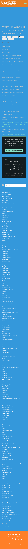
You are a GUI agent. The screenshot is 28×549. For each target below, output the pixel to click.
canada (4, 240)
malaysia (4, 383)
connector (5, 259)
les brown (5, 373)
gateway (4, 314)
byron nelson (5, 238)
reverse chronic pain (8, 442)
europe (4, 293)
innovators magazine (8, 339)
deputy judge (6, 274)
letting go (5, 375)
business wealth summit (9, 236)
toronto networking (7, 495)
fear (3, 299)
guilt (3, 324)
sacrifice (4, 449)
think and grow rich (7, 482)
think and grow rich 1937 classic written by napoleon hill (13, 485)
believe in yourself (7, 207)
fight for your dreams (8, 301)
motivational (5, 396)
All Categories (6, 192)
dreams (4, 280)
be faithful (5, 200)
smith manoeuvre (7, 465)
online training (6, 423)
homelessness (6, 329)
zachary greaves (6, 518)
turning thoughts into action (10, 503)
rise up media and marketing (10, 444)
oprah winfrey (6, 425)
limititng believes (7, 377)
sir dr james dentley (7, 459)
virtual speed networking (9, 512)
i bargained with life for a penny (11, 335)
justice (4, 358)
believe (4, 36)
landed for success (7, 366)
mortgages (5, 394)
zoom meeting (6, 520)
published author (7, 430)
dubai (4, 282)
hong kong (5, 331)
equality (4, 291)
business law (6, 234)
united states (5, 508)
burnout (4, 228)
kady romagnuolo (7, 360)
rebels (4, 434)
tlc (3, 489)
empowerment (6, 287)
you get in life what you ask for (11, 514)
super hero (5, 476)
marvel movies (6, 386)
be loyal (4, 202)
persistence (21, 36)
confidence (5, 251)
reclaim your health (7, 436)
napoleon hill (6, 402)
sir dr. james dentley (8, 461)
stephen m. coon (6, 472)
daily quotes (5, 268)
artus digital (5, 196)
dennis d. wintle (6, 272)
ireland (4, 350)
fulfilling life (6, 310)
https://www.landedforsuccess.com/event (13, 134)
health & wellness (7, 327)
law (3, 369)
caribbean (5, 242)
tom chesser (5, 493)
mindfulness (5, 388)
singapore (5, 457)
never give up (15, 36)
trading (4, 499)
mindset (4, 390)
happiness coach (7, 325)
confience (9, 36)
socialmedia (5, 466)
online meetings (6, 421)
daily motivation (6, 267)
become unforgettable (8, 204)
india (3, 337)
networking (5, 407)
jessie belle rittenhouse (8, 356)
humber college (6, 333)
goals (3, 320)
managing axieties (7, 385)
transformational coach (8, 501)
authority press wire (7, 198)
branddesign (5, 217)
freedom (4, 305)
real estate (5, 432)
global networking (7, 316)
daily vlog (5, 270)
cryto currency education (9, 263)
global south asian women (9, 318)
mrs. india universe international (11, 398)
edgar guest (5, 284)
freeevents (5, 306)
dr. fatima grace (6, 278)
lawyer (4, 371)
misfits (4, 392)
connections (5, 255)
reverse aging (6, 440)
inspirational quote (7, 346)
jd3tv (3, 354)
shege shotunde (6, 453)
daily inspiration (6, 265)
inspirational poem (7, 345)
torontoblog (5, 497)
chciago (4, 246)
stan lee (4, 470)
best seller (5, 209)
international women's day (9, 348)
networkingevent (7, 409)
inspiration (5, 341)
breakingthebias (6, 223)
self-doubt (5, 39)
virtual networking (7, 510)
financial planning (7, 303)
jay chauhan (5, 352)
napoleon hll (5, 404)
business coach (6, 232)
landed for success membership (11, 367)
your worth (5, 516)
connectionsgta (6, 257)
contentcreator (6, 261)
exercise (4, 295)
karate (4, 362)
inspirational (5, 343)
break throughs (6, 221)
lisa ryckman (6, 379)
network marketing (7, 405)
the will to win (11, 39)
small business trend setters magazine (13, 463)
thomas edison (6, 487)
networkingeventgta (7, 411)
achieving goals (6, 194)
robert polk (5, 445)
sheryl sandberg (6, 455)
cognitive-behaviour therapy (10, 249)
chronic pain (5, 247)
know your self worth (8, 364)
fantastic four (6, 297)
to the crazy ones (7, 491)
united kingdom (6, 506)
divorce (4, 276)
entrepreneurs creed (7, 289)
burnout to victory (7, 230)
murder (4, 400)
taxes (3, 478)
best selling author (7, 211)
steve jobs (5, 474)
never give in (5, 413)
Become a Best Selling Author (14, 150)
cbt (3, 244)
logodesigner (6, 381)
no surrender (5, 419)
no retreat (5, 417)
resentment (5, 438)
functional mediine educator (10, 312)
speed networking (7, 468)
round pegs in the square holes (11, 447)
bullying (4, 225)
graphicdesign (6, 322)
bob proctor (5, 215)
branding (4, 219)
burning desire (6, 226)
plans (3, 428)
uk (3, 504)
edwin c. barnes (6, 286)
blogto (4, 213)
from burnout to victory (8, 308)
